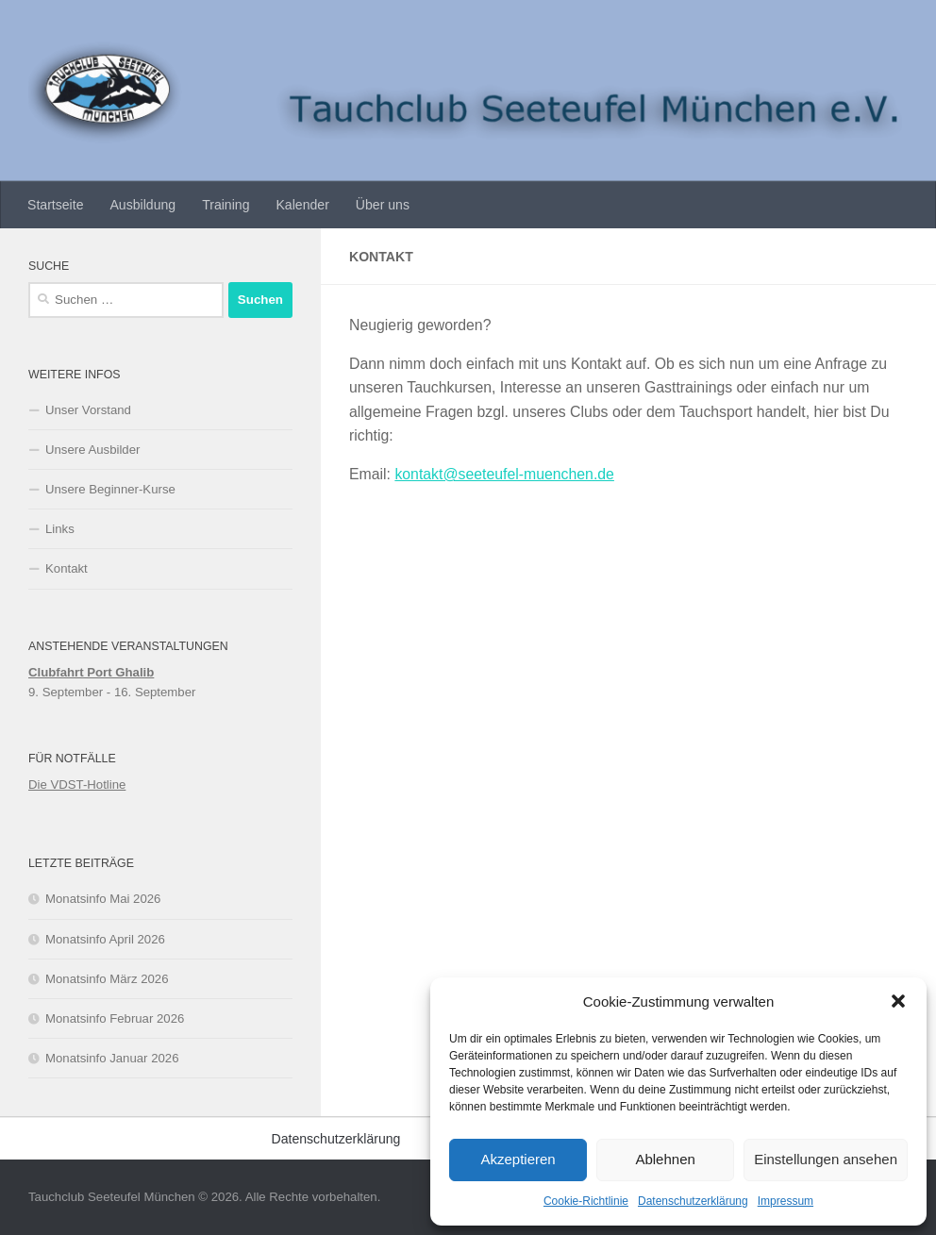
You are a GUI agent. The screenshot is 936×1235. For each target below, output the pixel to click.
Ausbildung (142, 204)
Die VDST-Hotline (76, 784)
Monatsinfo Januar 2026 (112, 1058)
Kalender (302, 204)
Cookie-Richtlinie (585, 1201)
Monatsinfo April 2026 (105, 939)
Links (60, 529)
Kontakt (66, 568)
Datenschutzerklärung (693, 1201)
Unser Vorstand (88, 410)
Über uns (383, 204)
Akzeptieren (517, 1159)
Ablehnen (664, 1159)
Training (225, 204)
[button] (898, 1001)
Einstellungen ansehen (825, 1159)
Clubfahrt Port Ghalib (91, 672)
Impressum (785, 1201)
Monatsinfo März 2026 (106, 979)
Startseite (55, 204)
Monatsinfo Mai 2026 (102, 899)
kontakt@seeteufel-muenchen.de (504, 474)
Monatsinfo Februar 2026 (114, 1018)
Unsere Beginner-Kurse (110, 489)
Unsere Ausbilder (92, 449)
